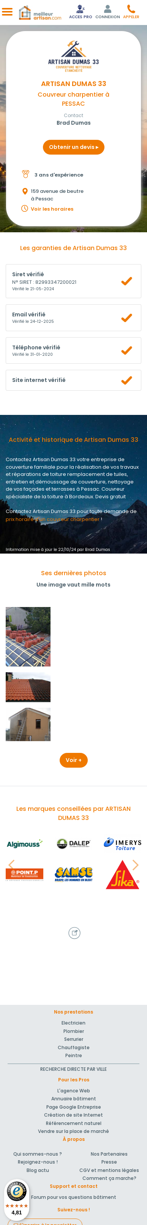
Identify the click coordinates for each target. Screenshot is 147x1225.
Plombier (73, 1031)
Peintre (73, 1055)
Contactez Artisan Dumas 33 (41, 511)
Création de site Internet (73, 1115)
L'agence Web (73, 1090)
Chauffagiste (74, 1047)
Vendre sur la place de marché (73, 1131)
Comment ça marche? (109, 1178)
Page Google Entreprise (73, 1107)
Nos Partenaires (109, 1154)
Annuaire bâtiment (73, 1098)
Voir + (74, 760)
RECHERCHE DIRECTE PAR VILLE (73, 1069)
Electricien (73, 1023)
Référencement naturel (73, 1123)
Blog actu (38, 1170)
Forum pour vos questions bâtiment (73, 1197)
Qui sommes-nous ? (37, 1154)
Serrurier (73, 1039)
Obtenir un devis (73, 147)
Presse (109, 1162)
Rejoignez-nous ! (38, 1162)
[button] (131, 11)
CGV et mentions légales (109, 1170)
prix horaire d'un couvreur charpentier (53, 519)
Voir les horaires (52, 209)
